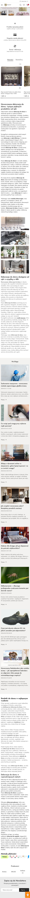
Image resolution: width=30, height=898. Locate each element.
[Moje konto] (24, 1)
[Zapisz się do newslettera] (10, 890)
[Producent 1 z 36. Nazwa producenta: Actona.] (5, 871)
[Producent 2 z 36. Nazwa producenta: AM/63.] (14, 871)
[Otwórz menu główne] (2, 5)
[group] (15, 11)
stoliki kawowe (21, 318)
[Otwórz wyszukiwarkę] (20, 4)
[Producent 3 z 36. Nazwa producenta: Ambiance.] (23, 871)
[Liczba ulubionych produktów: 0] (24, 4)
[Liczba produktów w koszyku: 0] (27, 4)
